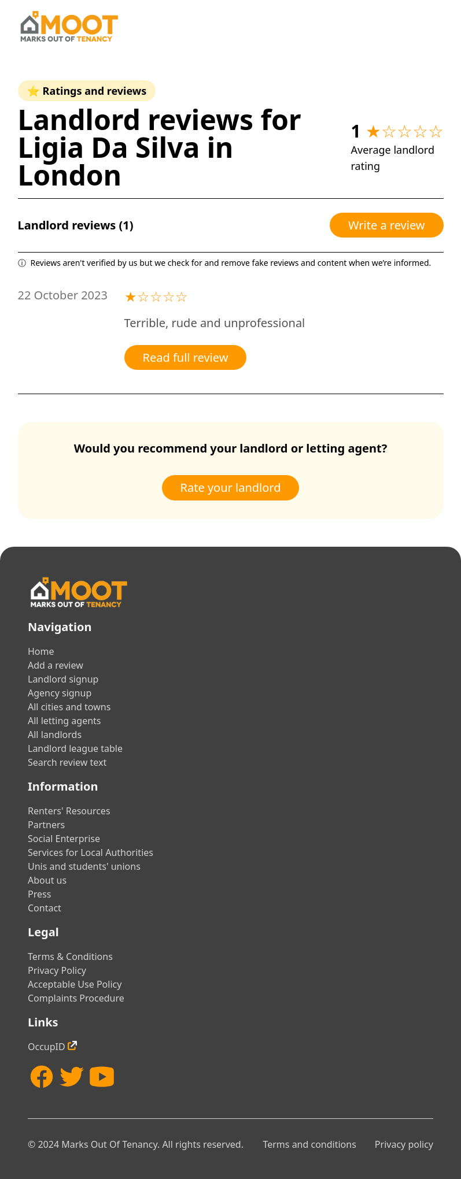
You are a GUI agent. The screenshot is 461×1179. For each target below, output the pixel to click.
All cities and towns (69, 706)
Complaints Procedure (76, 998)
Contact (44, 908)
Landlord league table (75, 748)
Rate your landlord (230, 487)
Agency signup (59, 693)
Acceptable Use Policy (74, 984)
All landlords (55, 734)
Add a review (55, 665)
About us (47, 880)
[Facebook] (42, 1077)
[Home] (69, 26)
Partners (46, 824)
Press (39, 894)
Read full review (185, 357)
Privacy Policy (57, 970)
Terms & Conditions (70, 956)
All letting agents (64, 720)
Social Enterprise (64, 838)
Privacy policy (404, 1144)
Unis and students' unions (84, 866)
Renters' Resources (69, 810)
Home (41, 651)
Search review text (67, 762)
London (70, 175)
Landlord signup (63, 679)
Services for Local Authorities (90, 852)
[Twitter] (72, 1077)
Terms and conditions (309, 1144)
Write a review (386, 225)
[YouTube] (102, 1077)
